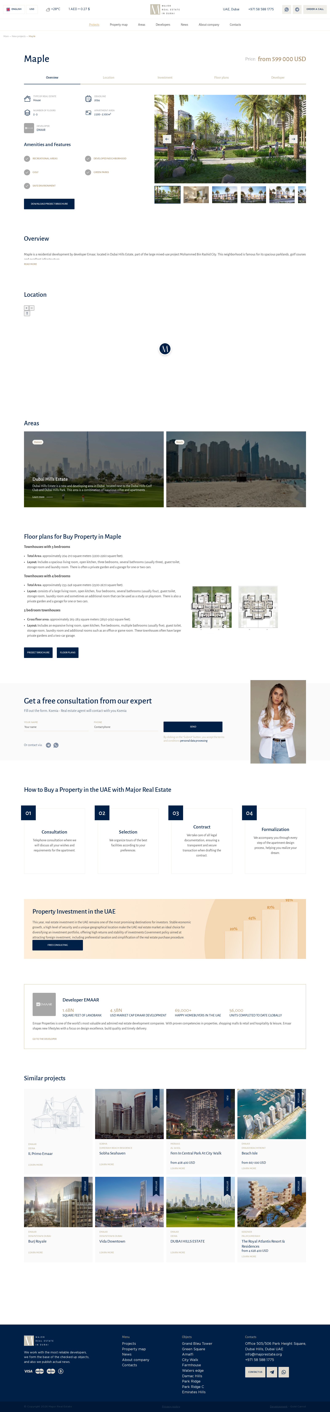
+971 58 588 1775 (261, 9)
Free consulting (58, 945)
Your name (31, 722)
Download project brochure (49, 204)
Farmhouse (191, 1365)
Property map (119, 24)
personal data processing (194, 740)
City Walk (190, 1360)
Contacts (235, 24)
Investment (165, 77)
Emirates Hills (194, 1392)
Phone (98, 722)
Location (108, 77)
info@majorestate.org (263, 1354)
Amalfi (187, 1354)
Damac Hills (192, 1376)
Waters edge (193, 1370)
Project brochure (38, 652)
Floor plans (221, 77)
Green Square (193, 1349)
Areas (141, 24)
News (184, 24)
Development (278, 1406)
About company (209, 24)
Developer (278, 77)
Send (193, 726)
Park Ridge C (193, 1387)
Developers (163, 24)
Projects (94, 24)
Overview (52, 77)
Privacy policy (171, 1406)
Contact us (255, 1372)
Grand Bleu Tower (197, 1343)
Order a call (315, 9)
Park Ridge (191, 1381)
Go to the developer (45, 1039)
